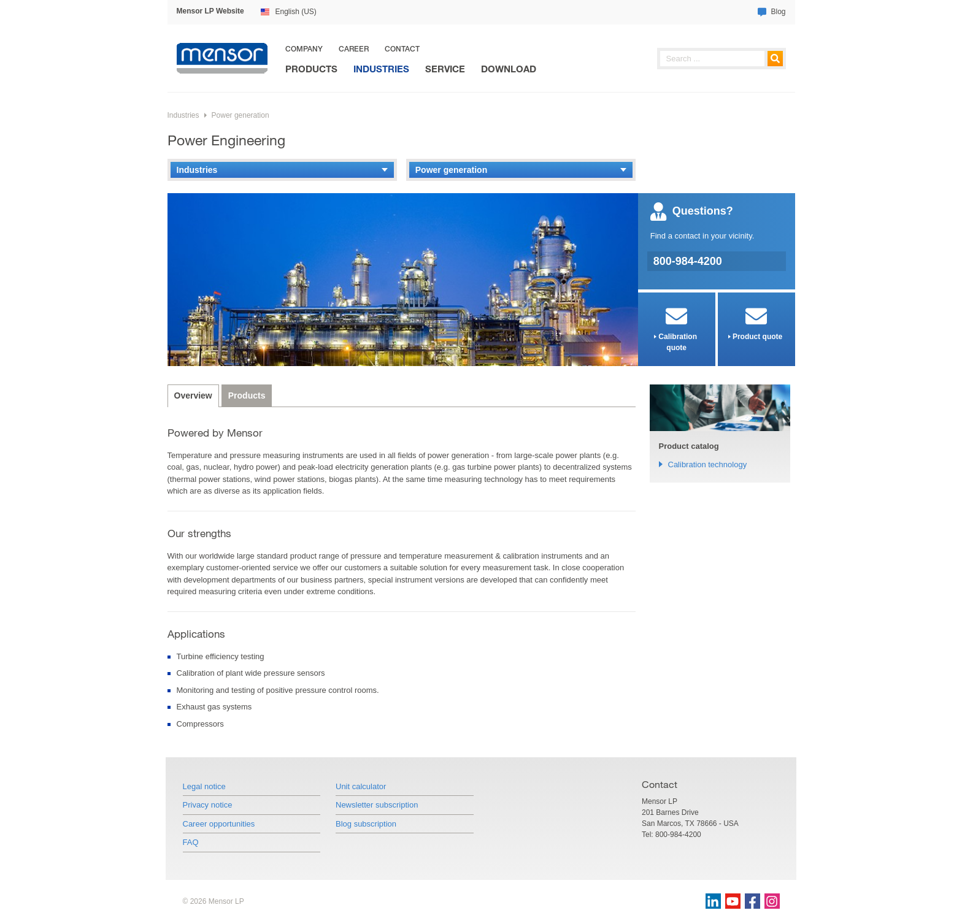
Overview (193, 395)
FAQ (191, 842)
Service (445, 69)
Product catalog (689, 446)
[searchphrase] (721, 58)
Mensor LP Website (210, 11)
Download (508, 69)
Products (311, 69)
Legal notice (204, 786)
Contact (402, 48)
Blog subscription (366, 823)
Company (304, 48)
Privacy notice (208, 804)
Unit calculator (361, 786)
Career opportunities (219, 823)
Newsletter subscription (377, 804)
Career (354, 48)
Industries (381, 69)
